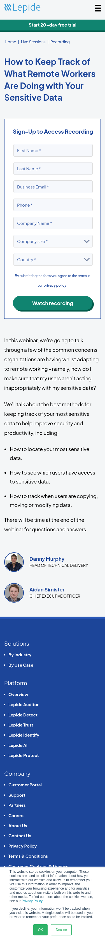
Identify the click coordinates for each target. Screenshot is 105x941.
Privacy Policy (32, 901)
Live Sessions (33, 41)
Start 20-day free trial (52, 25)
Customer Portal (25, 784)
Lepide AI (17, 745)
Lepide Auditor (23, 704)
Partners (16, 805)
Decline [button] (61, 930)
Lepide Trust (20, 724)
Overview (18, 694)
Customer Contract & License (38, 866)
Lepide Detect (23, 714)
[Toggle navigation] (98, 8)
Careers (16, 815)
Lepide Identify (23, 734)
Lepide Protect (23, 755)
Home (10, 41)
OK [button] (40, 930)
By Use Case (20, 665)
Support (16, 795)
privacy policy (54, 285)
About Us (17, 825)
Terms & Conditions (28, 856)
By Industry (19, 654)
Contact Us (19, 835)
